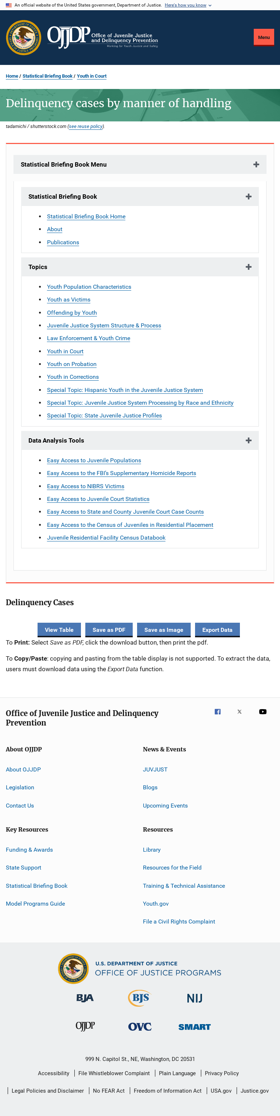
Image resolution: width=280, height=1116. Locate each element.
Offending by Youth (72, 312)
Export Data (217, 629)
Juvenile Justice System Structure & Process (104, 325)
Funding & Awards (29, 849)
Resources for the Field (172, 867)
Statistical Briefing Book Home (86, 216)
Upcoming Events (165, 805)
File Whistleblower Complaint (114, 1073)
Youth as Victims (68, 299)
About (54, 229)
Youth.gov (156, 903)
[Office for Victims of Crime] (140, 1032)
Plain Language (177, 1073)
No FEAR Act (109, 1091)
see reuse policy (85, 126)
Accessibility (53, 1073)
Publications (63, 242)
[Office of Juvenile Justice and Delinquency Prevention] (85, 1033)
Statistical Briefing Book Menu (64, 164)
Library (152, 849)
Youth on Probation (72, 364)
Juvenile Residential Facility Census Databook (106, 537)
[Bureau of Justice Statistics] (140, 1008)
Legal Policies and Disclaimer (48, 1091)
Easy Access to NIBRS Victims (85, 486)
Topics (37, 267)
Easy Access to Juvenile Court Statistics (98, 498)
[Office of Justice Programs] (24, 37)
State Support (23, 867)
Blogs (150, 787)
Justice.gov (255, 1091)
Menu (264, 37)
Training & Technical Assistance (184, 885)
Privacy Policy (222, 1073)
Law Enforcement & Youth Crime (88, 338)
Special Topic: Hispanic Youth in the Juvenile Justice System (125, 389)
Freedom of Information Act (168, 1091)
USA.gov (221, 1091)
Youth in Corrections (73, 376)
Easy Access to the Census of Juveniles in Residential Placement (130, 524)
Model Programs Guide (35, 903)
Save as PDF (109, 629)
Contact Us (20, 805)
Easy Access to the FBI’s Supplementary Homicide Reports (121, 473)
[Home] (102, 37)
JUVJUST (155, 769)
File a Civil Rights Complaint (179, 921)
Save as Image (163, 629)
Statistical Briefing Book (48, 76)
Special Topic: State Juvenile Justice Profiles (104, 415)
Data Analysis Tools (56, 440)
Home (12, 76)
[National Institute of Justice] (194, 1004)
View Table (59, 629)
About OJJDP (23, 769)
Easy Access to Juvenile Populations (94, 460)
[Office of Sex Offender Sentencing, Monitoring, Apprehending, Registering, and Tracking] (195, 1031)
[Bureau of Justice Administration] (85, 1003)
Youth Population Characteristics (89, 286)
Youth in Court (91, 76)
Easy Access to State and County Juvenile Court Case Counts (125, 511)
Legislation (20, 787)
